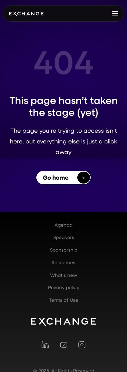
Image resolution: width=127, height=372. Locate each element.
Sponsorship (63, 250)
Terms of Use (63, 300)
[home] (26, 13)
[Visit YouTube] (63, 344)
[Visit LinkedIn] (45, 344)
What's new (63, 275)
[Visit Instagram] (81, 344)
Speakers (63, 237)
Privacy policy (63, 287)
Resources (63, 262)
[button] (115, 13)
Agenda (63, 225)
